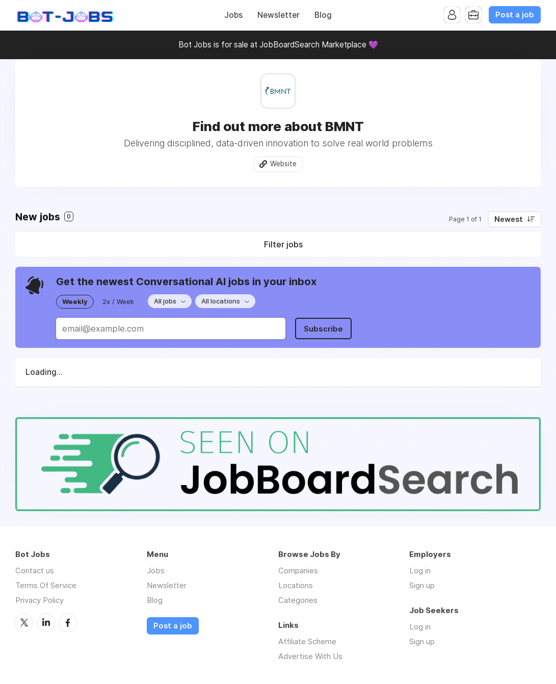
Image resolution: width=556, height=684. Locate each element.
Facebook (67, 622)
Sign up (422, 585)
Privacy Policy (39, 600)
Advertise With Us (310, 656)
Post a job (514, 14)
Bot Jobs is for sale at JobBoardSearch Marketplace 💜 (278, 44)
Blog (323, 15)
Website (283, 164)
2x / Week (118, 301)
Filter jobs (283, 244)
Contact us (34, 570)
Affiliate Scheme (307, 641)
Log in (420, 570)
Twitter (24, 622)
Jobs (233, 15)
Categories (297, 600)
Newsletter (278, 15)
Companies (298, 570)
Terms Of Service (45, 585)
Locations (295, 585)
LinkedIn (46, 622)
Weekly (75, 301)
